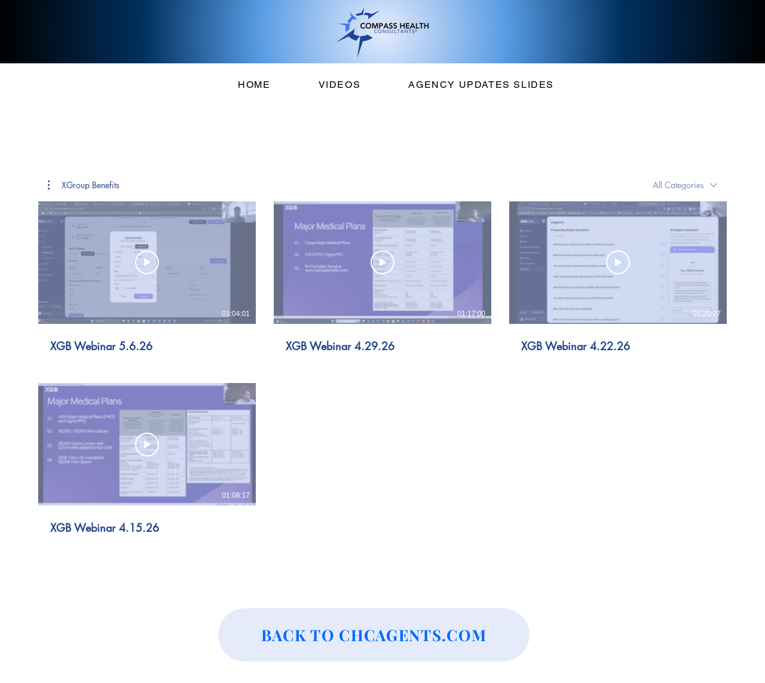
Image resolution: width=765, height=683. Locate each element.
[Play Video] (147, 262)
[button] (84, 185)
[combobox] (685, 185)
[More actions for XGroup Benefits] (84, 185)
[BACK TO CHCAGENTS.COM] (374, 634)
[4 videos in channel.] (382, 368)
